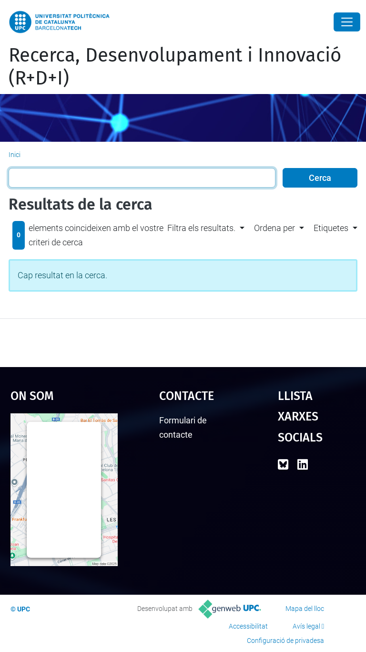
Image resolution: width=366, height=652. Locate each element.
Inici (14, 154)
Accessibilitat (248, 626)
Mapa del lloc (304, 608)
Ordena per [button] (274, 228)
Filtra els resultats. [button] (201, 228)
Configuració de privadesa (285, 640)
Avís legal (306, 626)
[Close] (347, 22)
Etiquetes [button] (331, 228)
